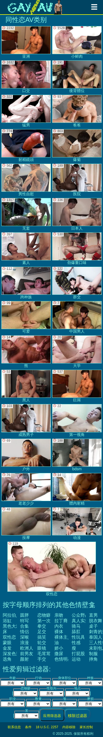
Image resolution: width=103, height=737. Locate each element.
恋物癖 (44, 615)
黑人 (26, 386)
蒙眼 (7, 642)
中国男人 (77, 317)
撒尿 (58, 653)
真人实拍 (80, 620)
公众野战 (80, 615)
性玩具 (78, 637)
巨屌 (77, 386)
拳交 (41, 626)
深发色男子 (14, 653)
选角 (7, 659)
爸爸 (77, 111)
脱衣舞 (95, 620)
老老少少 (26, 489)
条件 (28, 727)
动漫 (77, 523)
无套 (26, 214)
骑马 (76, 626)
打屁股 (78, 653)
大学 (77, 351)
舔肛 (76, 631)
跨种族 (26, 283)
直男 (93, 615)
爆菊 (77, 145)
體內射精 (77, 489)
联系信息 (14, 727)
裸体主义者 (65, 637)
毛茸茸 (44, 653)
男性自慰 (26, 180)
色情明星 (63, 659)
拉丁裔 (61, 620)
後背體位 (77, 76)
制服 (93, 653)
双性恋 (9, 637)
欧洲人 (26, 648)
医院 (77, 180)
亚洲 (26, 42)
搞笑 (41, 637)
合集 (24, 626)
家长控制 (86, 727)
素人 (26, 248)
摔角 (93, 659)
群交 (77, 283)
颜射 (24, 659)
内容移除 (69, 727)
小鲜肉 (77, 42)
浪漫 (24, 642)
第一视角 (77, 420)
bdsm (77, 455)
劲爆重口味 (77, 248)
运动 (76, 659)
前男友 (26, 653)
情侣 (24, 631)
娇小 (58, 648)
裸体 (58, 631)
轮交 (41, 642)
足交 (41, 631)
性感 (76, 642)
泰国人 (95, 637)
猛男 (26, 111)
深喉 (24, 637)
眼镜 (41, 648)
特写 (24, 620)
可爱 (26, 317)
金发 (7, 648)
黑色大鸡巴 (14, 626)
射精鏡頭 (26, 145)
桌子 (93, 626)
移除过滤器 (77, 715)
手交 (41, 659)
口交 (26, 76)
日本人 (77, 214)
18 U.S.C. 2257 (47, 727)
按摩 (26, 523)
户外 (26, 455)
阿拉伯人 (11, 615)
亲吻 (58, 615)
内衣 (58, 626)
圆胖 (24, 615)
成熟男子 (26, 420)
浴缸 (7, 620)
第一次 (44, 620)
